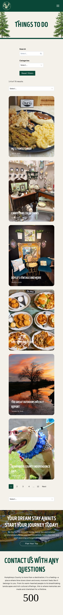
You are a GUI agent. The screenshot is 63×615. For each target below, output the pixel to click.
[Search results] (31, 53)
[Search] (41, 53)
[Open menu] (57, 6)
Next (44, 486)
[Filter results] (31, 65)
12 (38, 486)
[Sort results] (31, 88)
